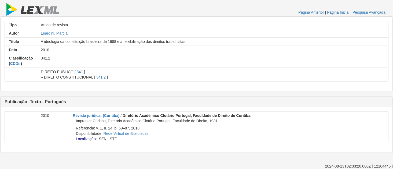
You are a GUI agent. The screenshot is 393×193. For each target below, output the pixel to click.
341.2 (101, 77)
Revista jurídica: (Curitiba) (96, 115)
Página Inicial (338, 12)
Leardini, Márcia (54, 33)
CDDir (15, 63)
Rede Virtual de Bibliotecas (126, 133)
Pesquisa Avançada (368, 12)
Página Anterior (311, 12)
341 (80, 72)
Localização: (86, 139)
